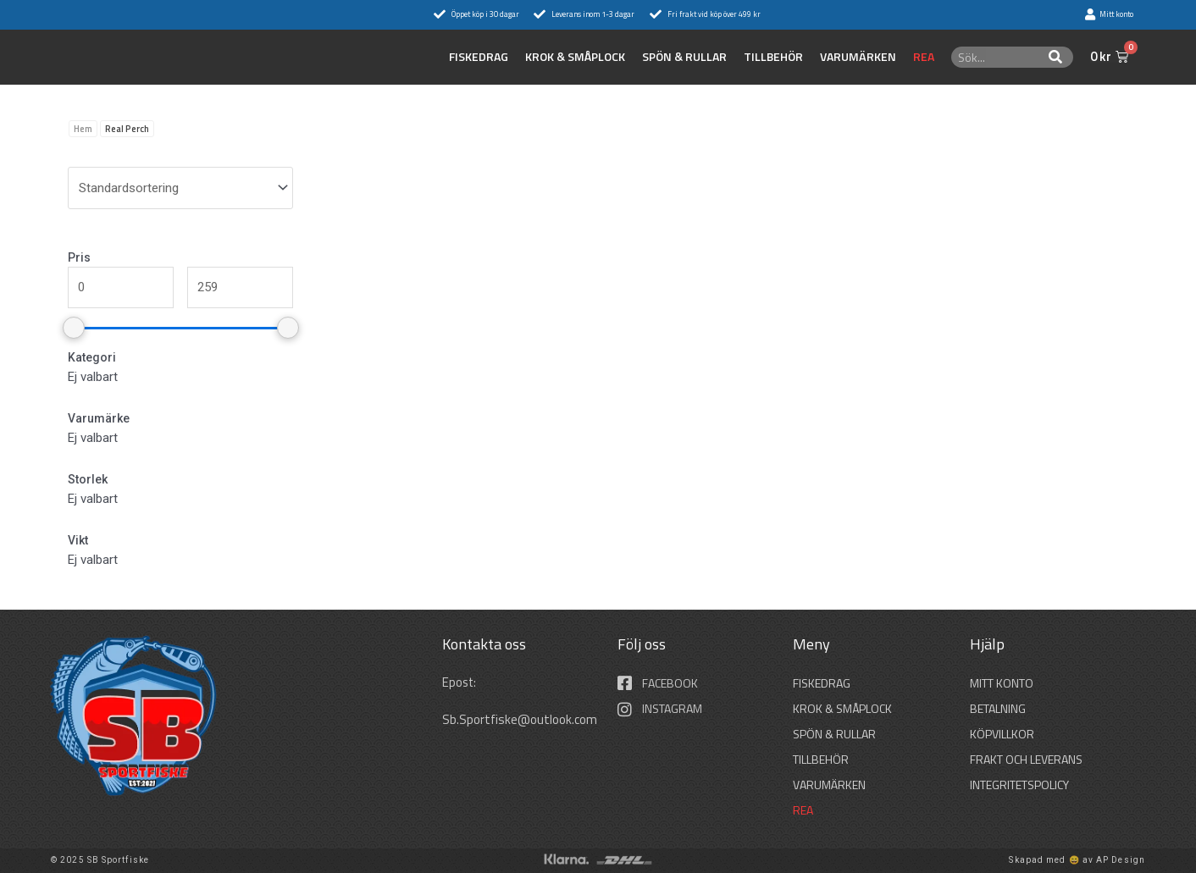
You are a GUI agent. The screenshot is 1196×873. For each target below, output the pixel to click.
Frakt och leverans (1026, 759)
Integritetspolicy (1019, 784)
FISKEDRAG (478, 56)
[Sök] (1056, 57)
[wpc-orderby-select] (180, 188)
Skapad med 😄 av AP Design (1077, 860)
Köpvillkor (1002, 734)
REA (923, 56)
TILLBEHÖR (773, 56)
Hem (83, 128)
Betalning (998, 708)
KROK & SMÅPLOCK (575, 56)
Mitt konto (1001, 683)
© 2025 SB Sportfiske (100, 860)
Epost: (461, 682)
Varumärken (858, 56)
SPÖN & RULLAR (684, 56)
